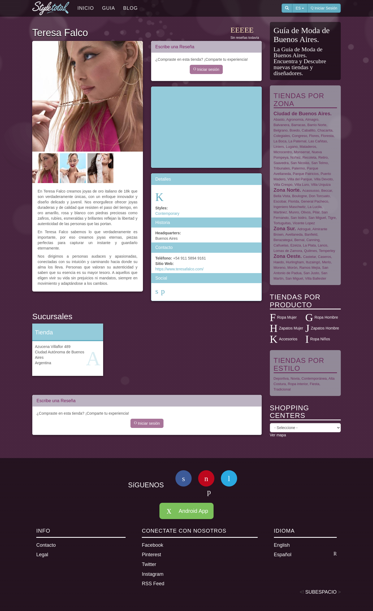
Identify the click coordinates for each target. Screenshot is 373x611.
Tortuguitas (282, 223)
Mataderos (308, 147)
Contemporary (167, 213)
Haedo (279, 262)
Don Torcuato (319, 196)
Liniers (279, 147)
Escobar (280, 201)
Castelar (309, 257)
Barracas (298, 125)
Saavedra (281, 163)
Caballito (309, 130)
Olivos (306, 212)
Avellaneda (294, 234)
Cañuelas (281, 245)
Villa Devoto (323, 179)
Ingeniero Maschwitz (290, 207)
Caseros (324, 257)
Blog (130, 8)
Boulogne (299, 196)
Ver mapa (278, 435)
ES (300, 8)
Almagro (311, 119)
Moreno (280, 267)
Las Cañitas (317, 141)
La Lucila (314, 207)
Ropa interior (298, 384)
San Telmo (319, 163)
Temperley (327, 251)
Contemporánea (314, 378)
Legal (42, 554)
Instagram (152, 574)
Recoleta (309, 157)
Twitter (149, 564)
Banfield (311, 234)
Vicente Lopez (304, 223)
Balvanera (282, 125)
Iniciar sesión (206, 69)
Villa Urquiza (321, 185)
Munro (294, 212)
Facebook (152, 545)
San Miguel (317, 218)
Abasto (279, 119)
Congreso (299, 136)
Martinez (280, 212)
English (282, 545)
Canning (312, 240)
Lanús (322, 245)
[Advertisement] (206, 127)
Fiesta (314, 384)
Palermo (298, 168)
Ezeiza (295, 245)
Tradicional (282, 389)
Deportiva (281, 378)
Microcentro (283, 152)
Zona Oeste (287, 256)
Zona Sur (284, 228)
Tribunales (282, 168)
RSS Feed (153, 583)
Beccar (326, 190)
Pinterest (151, 554)
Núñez (295, 157)
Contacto (46, 545)
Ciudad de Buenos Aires (302, 113)
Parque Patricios (306, 174)
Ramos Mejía (309, 267)
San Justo (311, 273)
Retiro (323, 157)
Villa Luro (302, 185)
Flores (314, 136)
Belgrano (281, 130)
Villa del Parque (299, 179)
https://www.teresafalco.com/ (179, 269)
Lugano (291, 147)
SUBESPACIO (321, 592)
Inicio (85, 8)
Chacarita (324, 130)
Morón (292, 267)
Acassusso (310, 190)
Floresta (327, 136)
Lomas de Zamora (288, 251)
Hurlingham (295, 262)
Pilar (316, 212)
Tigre (332, 218)
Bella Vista (282, 196)
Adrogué (303, 229)
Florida (293, 201)
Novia (294, 378)
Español (305, 554)
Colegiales (282, 136)
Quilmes (310, 251)
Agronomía (295, 119)
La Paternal (297, 141)
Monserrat (302, 152)
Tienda (44, 332)
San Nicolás (299, 163)
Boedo (295, 130)
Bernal (299, 240)
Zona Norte (287, 190)
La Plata (309, 245)
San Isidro (298, 218)
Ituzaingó (313, 262)
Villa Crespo (283, 185)
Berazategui (283, 240)
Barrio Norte (316, 125)
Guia (108, 8)
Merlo (326, 262)
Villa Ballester (315, 278)
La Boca (280, 141)
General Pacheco (314, 201)
